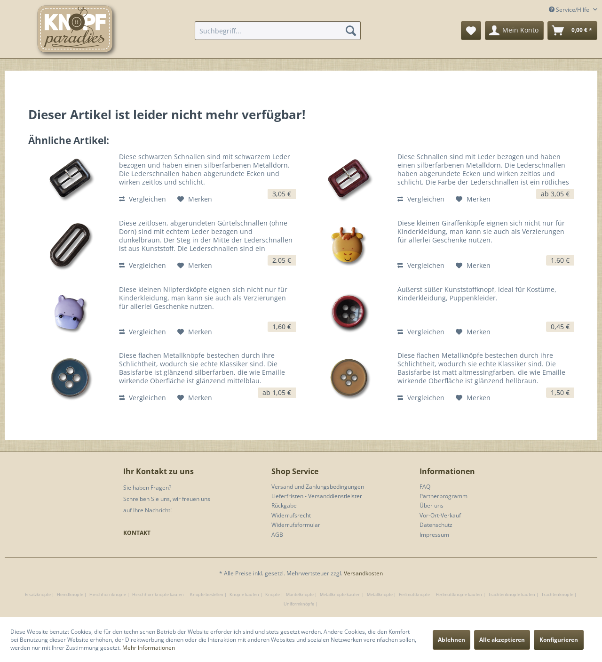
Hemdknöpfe (70, 594)
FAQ (425, 487)
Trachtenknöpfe (557, 594)
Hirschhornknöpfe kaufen (158, 594)
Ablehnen (451, 640)
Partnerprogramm (443, 496)
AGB (277, 535)
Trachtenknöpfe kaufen (511, 594)
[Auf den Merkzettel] (194, 199)
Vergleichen (142, 198)
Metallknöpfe (380, 594)
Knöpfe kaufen (244, 594)
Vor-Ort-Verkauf (440, 515)
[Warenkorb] (572, 30)
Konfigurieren (558, 640)
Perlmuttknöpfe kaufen (459, 594)
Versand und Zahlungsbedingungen (317, 487)
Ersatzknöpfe (38, 594)
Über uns (432, 505)
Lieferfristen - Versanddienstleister (316, 496)
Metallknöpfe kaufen (340, 594)
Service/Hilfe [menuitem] (570, 10)
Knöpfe (272, 594)
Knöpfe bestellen (206, 594)
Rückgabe (284, 505)
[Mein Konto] (514, 30)
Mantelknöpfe (300, 594)
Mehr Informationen (148, 648)
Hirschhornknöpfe (107, 594)
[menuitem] (278, 30)
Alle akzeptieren (502, 640)
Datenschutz (436, 525)
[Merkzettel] (471, 30)
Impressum (434, 535)
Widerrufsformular (295, 525)
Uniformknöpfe (299, 604)
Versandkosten (363, 573)
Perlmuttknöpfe (414, 594)
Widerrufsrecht (291, 515)
